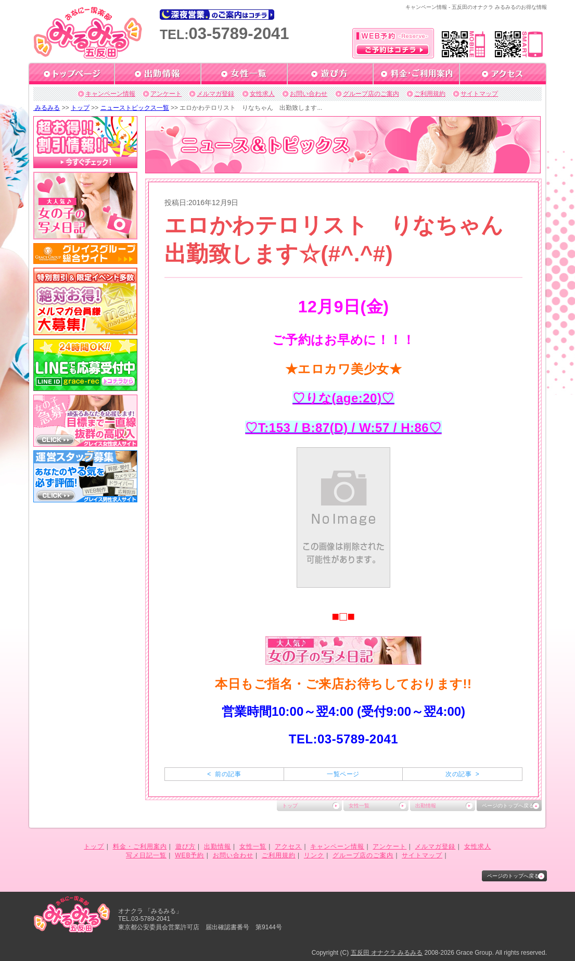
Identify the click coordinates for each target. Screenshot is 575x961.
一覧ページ (343, 774)
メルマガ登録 (215, 93)
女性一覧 (359, 805)
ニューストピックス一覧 (134, 107)
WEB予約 (189, 855)
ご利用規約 (429, 93)
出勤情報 (425, 805)
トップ (80, 107)
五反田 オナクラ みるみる (387, 952)
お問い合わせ (308, 93)
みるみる (46, 107)
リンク (314, 855)
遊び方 (185, 846)
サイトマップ (479, 93)
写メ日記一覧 (146, 855)
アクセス (288, 846)
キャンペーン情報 (110, 93)
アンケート (166, 93)
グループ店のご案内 (371, 93)
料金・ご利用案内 (140, 846)
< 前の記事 (224, 774)
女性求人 (262, 93)
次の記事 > (462, 774)
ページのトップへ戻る (508, 805)
